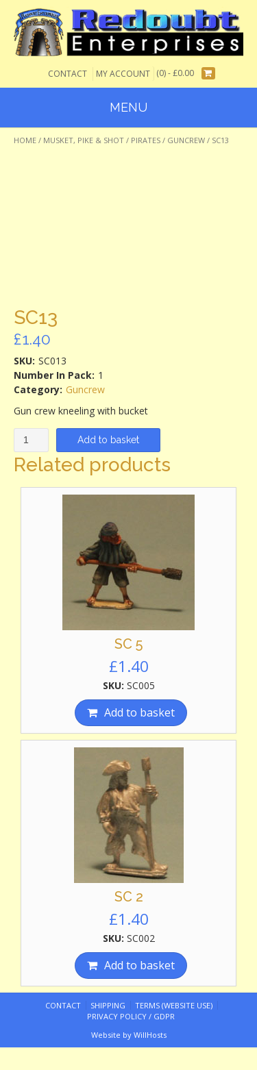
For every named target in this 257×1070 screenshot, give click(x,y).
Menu (128, 107)
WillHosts (150, 1035)
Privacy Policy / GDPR (131, 1016)
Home (25, 140)
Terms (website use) (173, 1005)
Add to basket (108, 439)
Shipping (107, 1005)
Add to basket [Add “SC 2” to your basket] (139, 965)
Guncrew (186, 140)
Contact (67, 73)
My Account (123, 73)
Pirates (145, 140)
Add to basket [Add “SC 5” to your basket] (139, 712)
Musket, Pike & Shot (83, 140)
